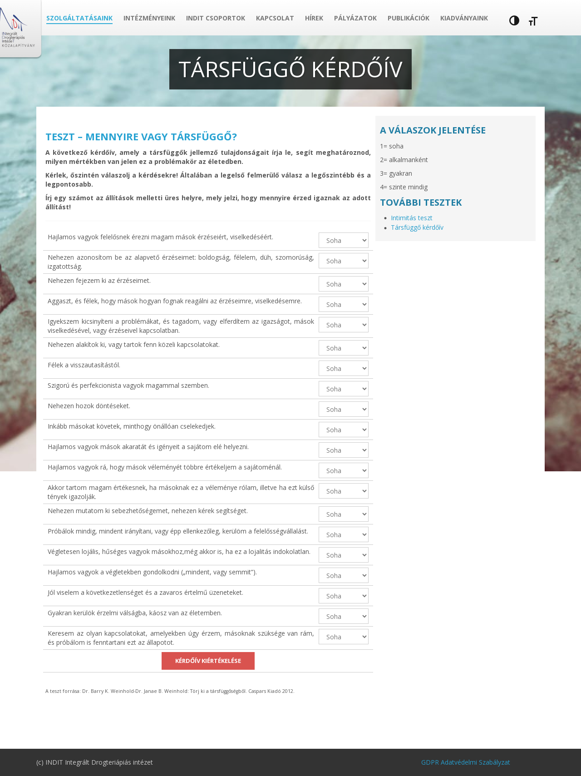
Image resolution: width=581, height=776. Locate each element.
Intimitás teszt (412, 217)
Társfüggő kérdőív (417, 227)
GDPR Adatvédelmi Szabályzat (465, 762)
